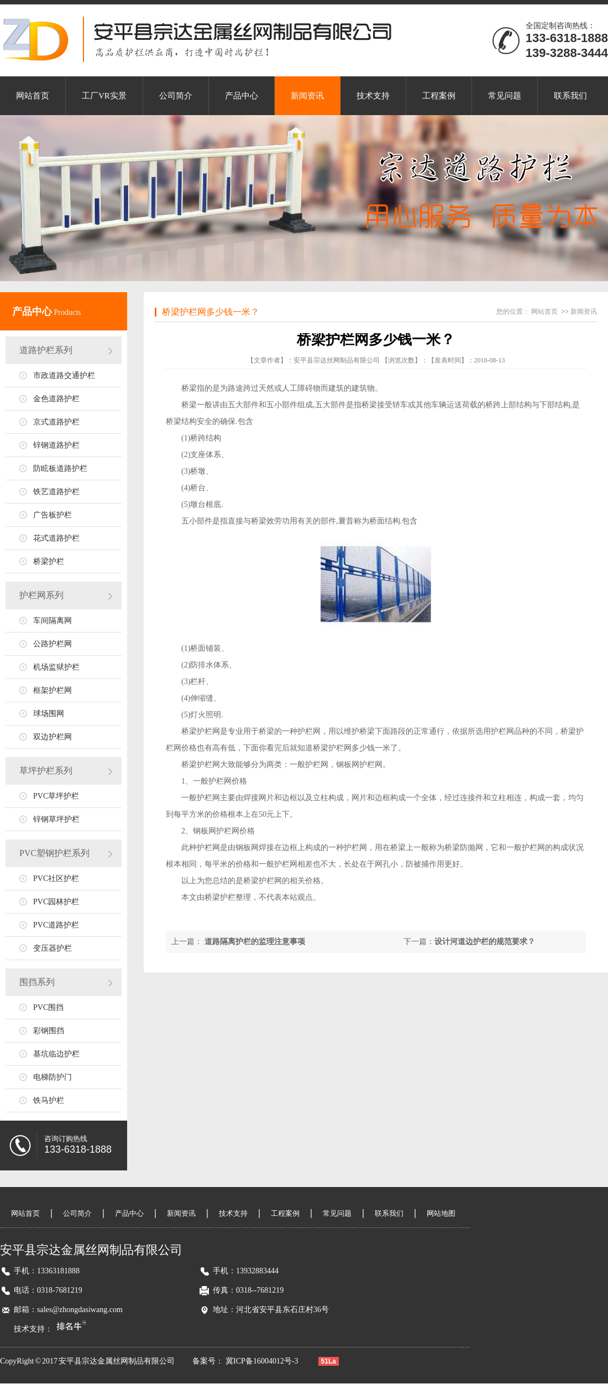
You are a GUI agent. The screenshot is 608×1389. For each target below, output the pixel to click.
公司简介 (175, 95)
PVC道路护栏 (56, 925)
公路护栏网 (52, 644)
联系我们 (570, 95)
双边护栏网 (52, 737)
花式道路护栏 (56, 538)
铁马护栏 (48, 1100)
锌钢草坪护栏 (56, 819)
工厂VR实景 (104, 95)
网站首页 (32, 95)
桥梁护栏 (48, 561)
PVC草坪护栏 (56, 796)
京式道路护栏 (56, 422)
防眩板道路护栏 (60, 468)
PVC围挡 (48, 1007)
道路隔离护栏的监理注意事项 (255, 941)
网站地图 (441, 1213)
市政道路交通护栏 (64, 375)
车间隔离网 (52, 620)
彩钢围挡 (48, 1031)
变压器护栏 (52, 948)
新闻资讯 (307, 95)
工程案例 (438, 95)
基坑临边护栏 (56, 1054)
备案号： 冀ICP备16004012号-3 (246, 1361)
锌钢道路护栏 (56, 445)
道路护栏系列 (45, 350)
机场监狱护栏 (56, 667)
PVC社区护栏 (56, 878)
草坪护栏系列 (45, 770)
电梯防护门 (52, 1077)
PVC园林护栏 (56, 902)
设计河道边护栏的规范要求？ (484, 941)
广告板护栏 (52, 515)
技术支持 (373, 95)
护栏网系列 (41, 595)
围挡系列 (37, 982)
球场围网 (48, 713)
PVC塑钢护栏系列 (54, 853)
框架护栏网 (52, 690)
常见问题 (504, 95)
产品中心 (241, 95)
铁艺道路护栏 (56, 492)
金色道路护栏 (56, 399)
